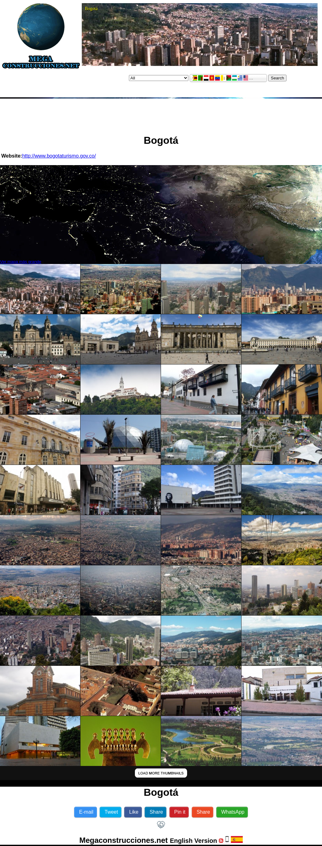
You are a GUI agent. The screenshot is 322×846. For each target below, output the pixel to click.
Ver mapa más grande (20, 261)
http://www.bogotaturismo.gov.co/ (59, 156)
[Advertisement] (161, 114)
